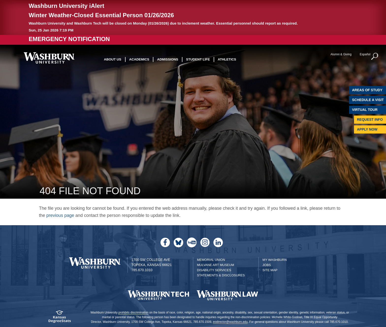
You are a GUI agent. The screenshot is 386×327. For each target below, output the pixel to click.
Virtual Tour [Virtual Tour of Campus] (365, 110)
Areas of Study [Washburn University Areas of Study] (367, 90)
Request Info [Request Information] (370, 119)
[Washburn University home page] (49, 58)
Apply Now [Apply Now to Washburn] (367, 129)
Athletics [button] (227, 59)
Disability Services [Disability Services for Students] (214, 270)
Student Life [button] (198, 59)
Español (365, 54)
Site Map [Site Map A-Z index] (269, 270)
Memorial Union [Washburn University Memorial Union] (211, 260)
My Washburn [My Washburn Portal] (274, 260)
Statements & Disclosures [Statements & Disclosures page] (221, 275)
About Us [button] (112, 59)
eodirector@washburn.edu (230, 322)
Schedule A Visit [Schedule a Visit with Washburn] (368, 100)
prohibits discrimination (133, 312)
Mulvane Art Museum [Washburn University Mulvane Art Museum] (215, 265)
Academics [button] (139, 59)
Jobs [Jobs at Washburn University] (266, 265)
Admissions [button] (167, 59)
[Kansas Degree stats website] (59, 318)
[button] (375, 56)
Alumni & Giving (341, 54)
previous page (60, 215)
